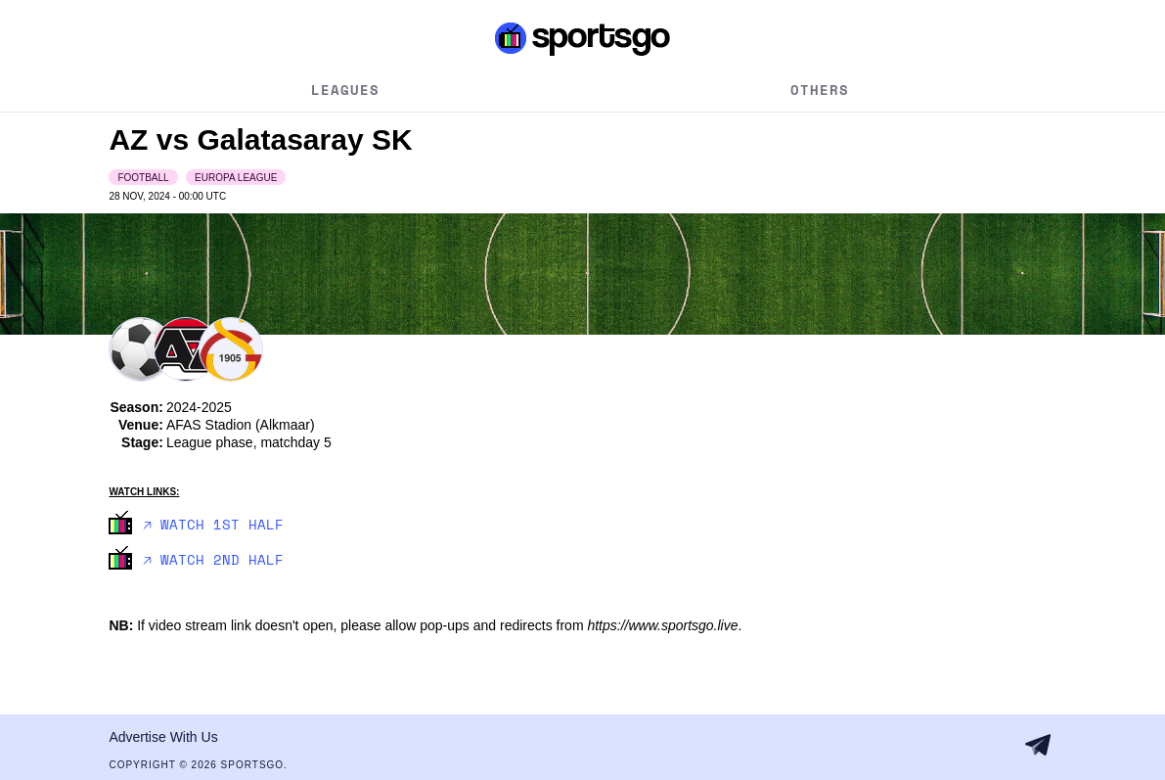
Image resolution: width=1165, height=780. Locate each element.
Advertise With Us (163, 737)
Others (819, 89)
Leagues (345, 89)
